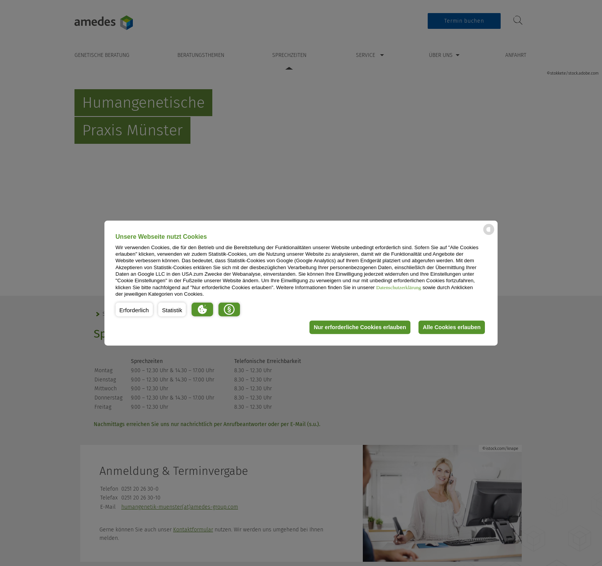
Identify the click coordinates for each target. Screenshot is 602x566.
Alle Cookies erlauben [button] (451, 327)
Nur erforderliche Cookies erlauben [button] (360, 327)
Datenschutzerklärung (398, 287)
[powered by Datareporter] (489, 234)
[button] (134, 309)
